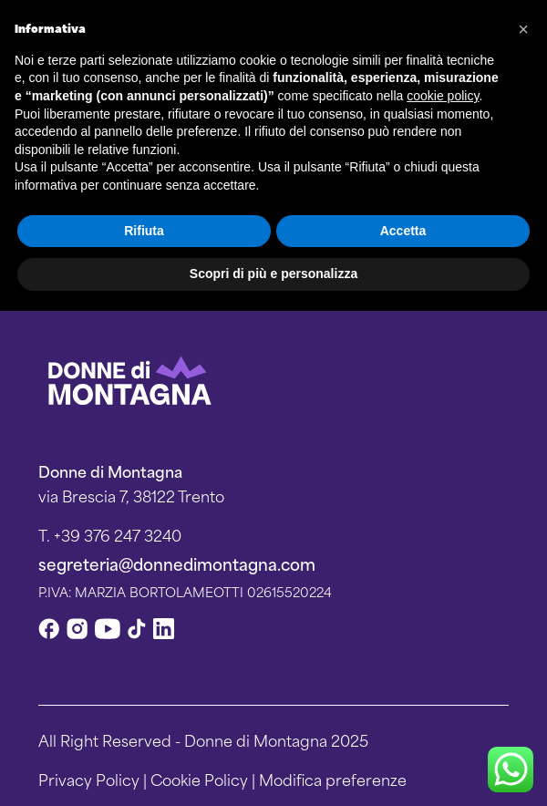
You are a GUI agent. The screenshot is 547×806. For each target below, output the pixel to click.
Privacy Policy (88, 778)
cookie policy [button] (443, 95)
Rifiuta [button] (144, 230)
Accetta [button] (403, 230)
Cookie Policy (199, 778)
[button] (523, 29)
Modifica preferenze (333, 778)
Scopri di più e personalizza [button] (273, 273)
